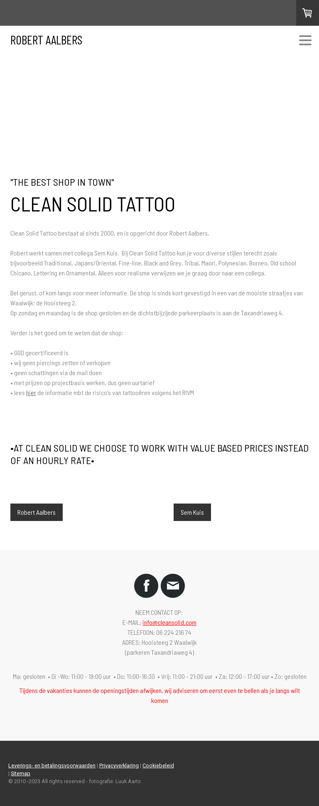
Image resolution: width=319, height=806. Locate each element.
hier (31, 392)
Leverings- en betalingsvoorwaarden (52, 765)
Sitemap (20, 773)
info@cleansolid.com (169, 622)
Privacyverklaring (119, 765)
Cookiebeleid (158, 765)
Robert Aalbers (36, 512)
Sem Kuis (192, 512)
